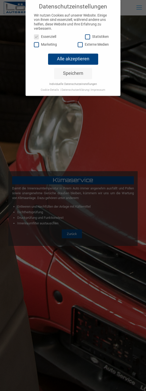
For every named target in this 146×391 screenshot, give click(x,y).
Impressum (98, 86)
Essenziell (45, 33)
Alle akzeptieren (73, 55)
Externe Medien (93, 41)
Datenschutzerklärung (75, 86)
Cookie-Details (50, 86)
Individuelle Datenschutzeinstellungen (73, 80)
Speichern (73, 69)
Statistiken (97, 33)
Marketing (45, 41)
